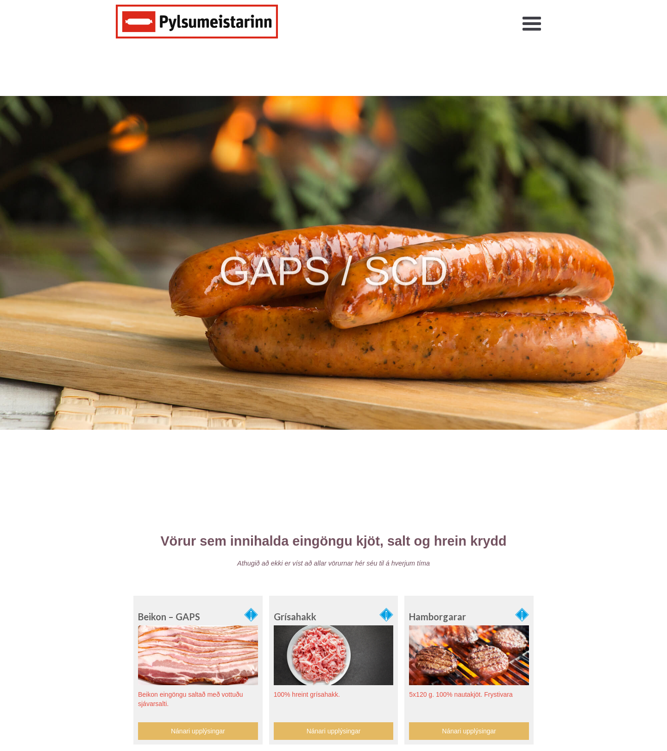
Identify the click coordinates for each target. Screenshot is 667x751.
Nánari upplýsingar (198, 731)
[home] (197, 21)
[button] (531, 24)
